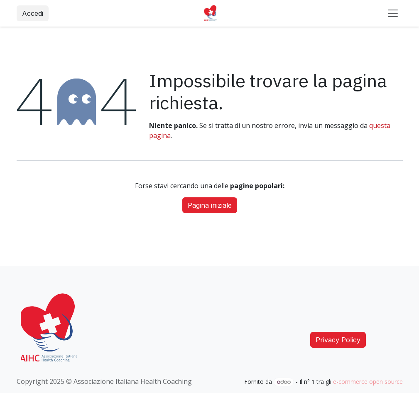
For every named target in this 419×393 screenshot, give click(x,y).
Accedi (32, 13)
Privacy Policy (338, 340)
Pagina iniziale (210, 205)
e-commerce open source (368, 382)
